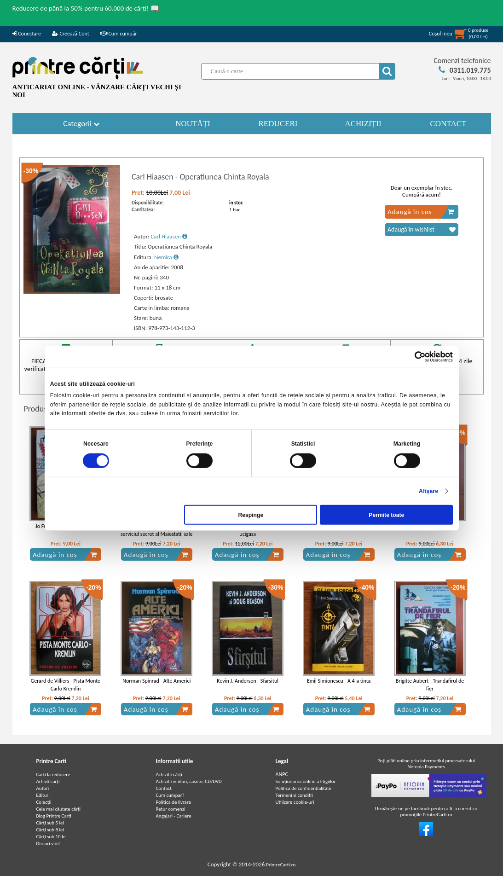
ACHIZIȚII (363, 123)
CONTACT (448, 123)
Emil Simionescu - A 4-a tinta (338, 681)
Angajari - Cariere (173, 816)
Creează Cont (70, 33)
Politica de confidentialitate (304, 788)
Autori (42, 788)
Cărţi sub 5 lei (50, 823)
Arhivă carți (48, 781)
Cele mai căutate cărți (58, 809)
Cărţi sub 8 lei (50, 830)
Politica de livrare (173, 802)
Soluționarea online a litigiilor (306, 781)
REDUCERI (278, 123)
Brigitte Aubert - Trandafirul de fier (430, 685)
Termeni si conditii (294, 795)
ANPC (282, 774)
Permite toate (386, 514)
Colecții (44, 802)
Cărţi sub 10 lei (51, 837)
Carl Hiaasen (168, 236)
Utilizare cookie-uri (295, 802)
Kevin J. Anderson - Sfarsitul (247, 681)
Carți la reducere (53, 774)
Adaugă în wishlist (421, 229)
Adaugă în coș (420, 211)
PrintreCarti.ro (280, 865)
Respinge (250, 514)
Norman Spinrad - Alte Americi (156, 681)
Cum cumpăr (118, 33)
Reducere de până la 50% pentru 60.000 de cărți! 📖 (85, 8)
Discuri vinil (48, 844)
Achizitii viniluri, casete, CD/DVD (189, 781)
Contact (164, 788)
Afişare (428, 491)
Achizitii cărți (169, 774)
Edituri (43, 795)
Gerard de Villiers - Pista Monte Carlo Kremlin (65, 685)
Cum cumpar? (170, 795)
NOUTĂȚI (192, 123)
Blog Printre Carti (53, 816)
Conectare (26, 33)
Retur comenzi (170, 809)
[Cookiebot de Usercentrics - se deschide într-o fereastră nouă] (412, 356)
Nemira (166, 257)
